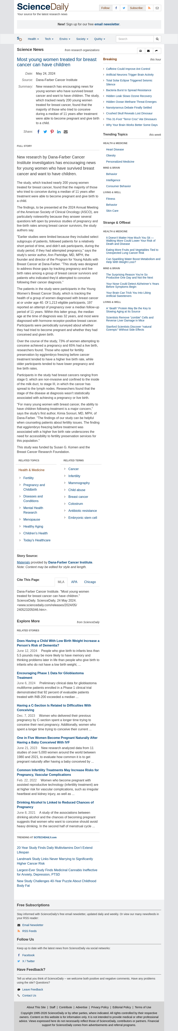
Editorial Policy (122, 1007)
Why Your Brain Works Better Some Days (132, 125)
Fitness (110, 198)
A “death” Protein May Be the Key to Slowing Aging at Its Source (128, 310)
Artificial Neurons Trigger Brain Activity (130, 74)
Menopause (31, 519)
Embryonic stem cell (82, 517)
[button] (141, 51)
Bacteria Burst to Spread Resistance (128, 90)
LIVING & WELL (112, 192)
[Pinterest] (52, 131)
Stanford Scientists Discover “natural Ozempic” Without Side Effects (128, 328)
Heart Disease (115, 149)
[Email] (65, 131)
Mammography (79, 483)
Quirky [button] (99, 39)
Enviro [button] (64, 39)
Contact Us (29, 995)
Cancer (73, 469)
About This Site (36, 1007)
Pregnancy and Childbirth (34, 487)
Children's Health (35, 533)
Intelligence (113, 180)
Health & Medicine (32, 470)
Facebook (28, 955)
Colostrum (75, 503)
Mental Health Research (33, 510)
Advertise (81, 1007)
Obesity (111, 155)
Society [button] (82, 39)
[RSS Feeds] (149, 8)
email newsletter (107, 24)
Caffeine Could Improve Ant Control (128, 68)
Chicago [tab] (90, 582)
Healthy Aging (33, 526)
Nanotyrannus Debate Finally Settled (129, 107)
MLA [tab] (61, 582)
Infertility (74, 476)
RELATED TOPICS (29, 460)
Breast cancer (78, 496)
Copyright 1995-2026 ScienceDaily (42, 1013)
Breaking (110, 59)
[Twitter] (45, 131)
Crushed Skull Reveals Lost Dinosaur (129, 113)
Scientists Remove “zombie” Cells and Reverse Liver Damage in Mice (130, 319)
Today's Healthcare (37, 540)
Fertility (28, 478)
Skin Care (112, 210)
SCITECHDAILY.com (45, 837)
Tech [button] (49, 39)
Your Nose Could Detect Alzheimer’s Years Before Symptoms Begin (132, 285)
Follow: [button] (105, 8)
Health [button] (33, 39)
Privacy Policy (100, 1007)
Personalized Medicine (120, 161)
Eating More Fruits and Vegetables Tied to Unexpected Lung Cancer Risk (132, 251)
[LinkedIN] (58, 131)
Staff (52, 1007)
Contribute (65, 1007)
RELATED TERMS (73, 460)
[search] (157, 39)
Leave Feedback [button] (32, 989)
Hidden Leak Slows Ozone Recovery (129, 96)
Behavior (111, 174)
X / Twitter (28, 961)
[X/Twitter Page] (124, 8)
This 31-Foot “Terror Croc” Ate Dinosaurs (131, 119)
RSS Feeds (29, 931)
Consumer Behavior (118, 186)
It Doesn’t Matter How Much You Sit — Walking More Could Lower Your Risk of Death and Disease (130, 240)
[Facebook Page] (116, 8)
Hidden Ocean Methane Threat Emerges (131, 101)
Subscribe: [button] (136, 8)
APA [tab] (74, 582)
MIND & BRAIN (111, 167)
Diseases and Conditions (33, 499)
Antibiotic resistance (82, 510)
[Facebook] (38, 131)
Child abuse (76, 490)
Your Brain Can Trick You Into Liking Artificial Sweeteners (128, 294)
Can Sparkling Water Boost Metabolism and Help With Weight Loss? (133, 260)
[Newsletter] (157, 8)
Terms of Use (143, 1007)
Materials (23, 562)
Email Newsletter (32, 925)
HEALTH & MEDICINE (115, 143)
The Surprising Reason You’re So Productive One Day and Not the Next (129, 276)
